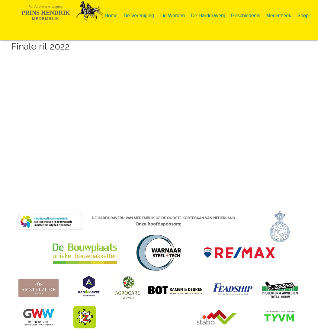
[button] (139, 13)
